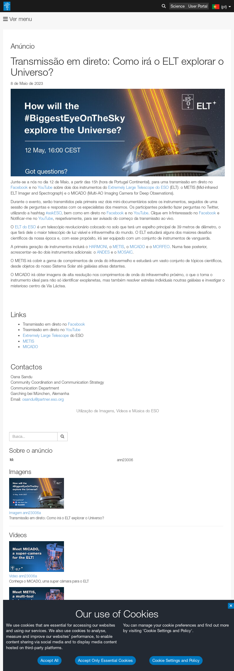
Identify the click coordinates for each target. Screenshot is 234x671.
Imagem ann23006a (25, 512)
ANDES (103, 252)
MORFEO (161, 246)
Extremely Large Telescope (46, 335)
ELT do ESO (25, 226)
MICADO (137, 246)
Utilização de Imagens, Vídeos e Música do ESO (117, 410)
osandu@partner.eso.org (43, 399)
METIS (118, 246)
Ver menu (17, 19)
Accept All (49, 660)
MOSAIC (125, 252)
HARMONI (98, 246)
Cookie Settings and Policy (176, 660)
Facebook (19, 187)
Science (178, 6)
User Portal (197, 6)
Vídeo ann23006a (23, 576)
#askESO (54, 212)
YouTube (45, 187)
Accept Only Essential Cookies (105, 660)
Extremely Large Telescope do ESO (138, 187)
